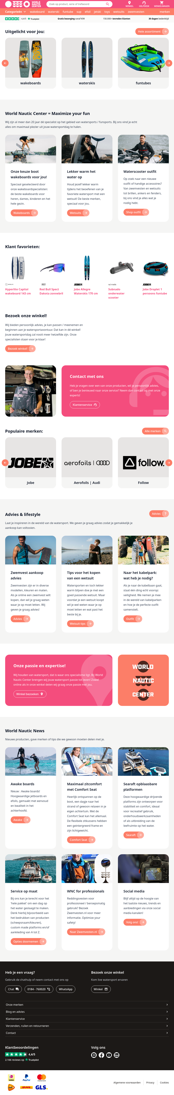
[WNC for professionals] (87, 902)
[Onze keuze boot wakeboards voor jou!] (30, 178)
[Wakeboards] (24, 212)
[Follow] (143, 462)
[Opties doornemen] (28, 941)
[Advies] (20, 618)
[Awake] (20, 819)
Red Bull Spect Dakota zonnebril (51, 291)
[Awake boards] (30, 798)
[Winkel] (129, 4)
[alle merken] (155, 431)
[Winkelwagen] (162, 4)
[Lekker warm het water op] (87, 178)
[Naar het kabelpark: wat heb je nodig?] (143, 584)
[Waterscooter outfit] (143, 178)
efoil (87, 12)
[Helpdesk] (144, 4)
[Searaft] (133, 835)
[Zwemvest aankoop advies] (30, 584)
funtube (68, 12)
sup (79, 12)
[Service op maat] (30, 902)
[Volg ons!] (134, 922)
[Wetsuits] (78, 212)
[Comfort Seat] (81, 839)
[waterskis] (87, 63)
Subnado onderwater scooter (116, 293)
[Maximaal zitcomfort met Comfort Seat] (87, 798)
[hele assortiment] (152, 31)
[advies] (159, 513)
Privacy (150, 1082)
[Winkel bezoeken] (29, 694)
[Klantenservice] (85, 404)
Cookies (164, 1082)
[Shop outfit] (136, 212)
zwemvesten (136, 12)
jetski (97, 12)
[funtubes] (143, 63)
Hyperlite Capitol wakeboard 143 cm (18, 291)
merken (165, 12)
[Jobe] (30, 462)
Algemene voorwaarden (126, 1082)
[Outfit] (132, 618)
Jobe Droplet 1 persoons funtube (155, 291)
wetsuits (118, 12)
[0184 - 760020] (39, 989)
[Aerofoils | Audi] (87, 462)
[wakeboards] (30, 63)
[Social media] (143, 902)
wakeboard (37, 12)
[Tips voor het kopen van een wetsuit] (87, 584)
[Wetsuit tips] (80, 623)
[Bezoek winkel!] (20, 348)
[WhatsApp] (65, 989)
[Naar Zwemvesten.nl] (86, 931)
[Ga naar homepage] (23, 4)
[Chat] (13, 989)
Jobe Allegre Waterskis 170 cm (86, 291)
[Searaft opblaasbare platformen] (143, 798)
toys (107, 12)
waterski (53, 12)
